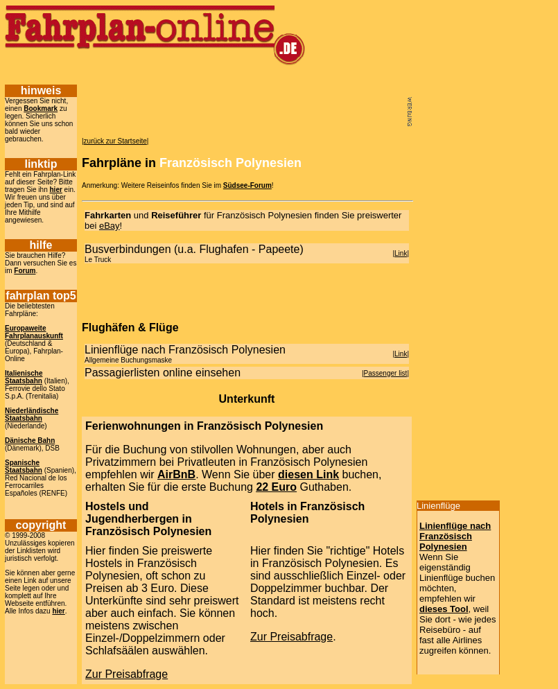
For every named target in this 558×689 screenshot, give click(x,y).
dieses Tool (444, 609)
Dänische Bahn (30, 440)
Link (400, 253)
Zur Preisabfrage (126, 674)
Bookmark (41, 108)
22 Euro (276, 487)
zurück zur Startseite (115, 141)
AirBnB (176, 474)
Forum (24, 270)
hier (56, 189)
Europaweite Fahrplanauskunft (34, 332)
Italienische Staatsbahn (23, 377)
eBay (109, 225)
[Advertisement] (252, 74)
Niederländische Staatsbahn (31, 414)
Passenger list (386, 373)
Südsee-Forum (247, 185)
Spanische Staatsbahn (23, 466)
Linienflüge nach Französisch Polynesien (455, 536)
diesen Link (308, 474)
